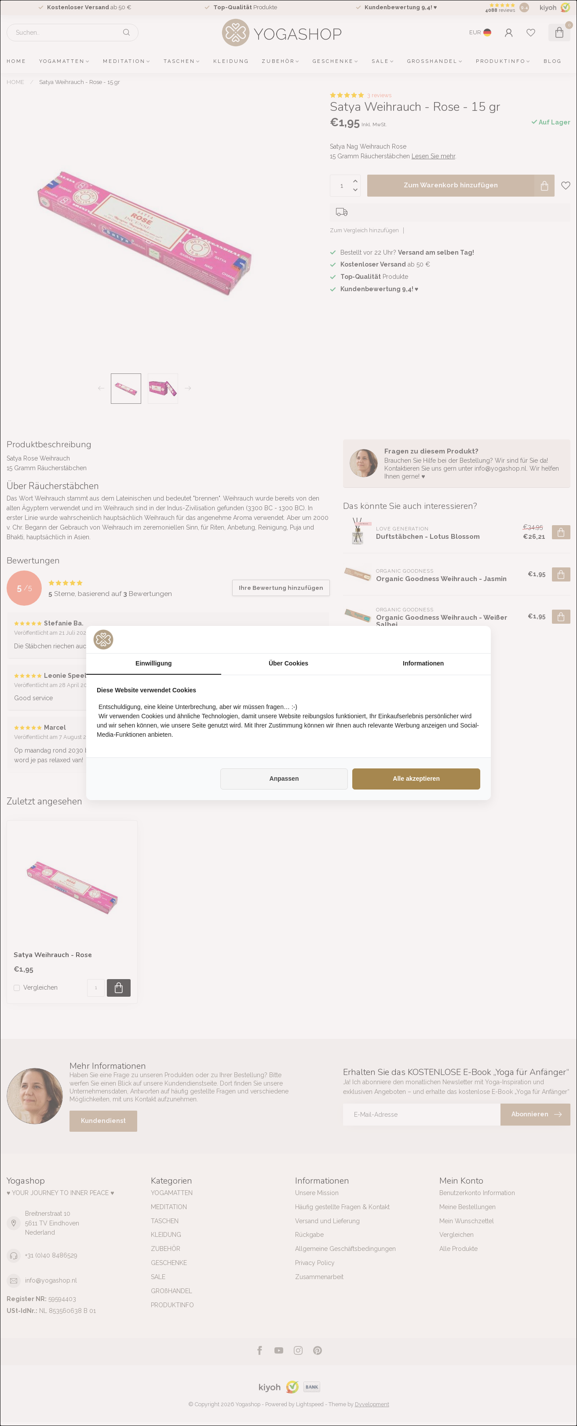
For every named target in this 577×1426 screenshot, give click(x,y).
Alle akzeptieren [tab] (416, 778)
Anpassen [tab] (284, 778)
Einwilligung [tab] (153, 663)
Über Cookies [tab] (288, 663)
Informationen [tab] (423, 663)
